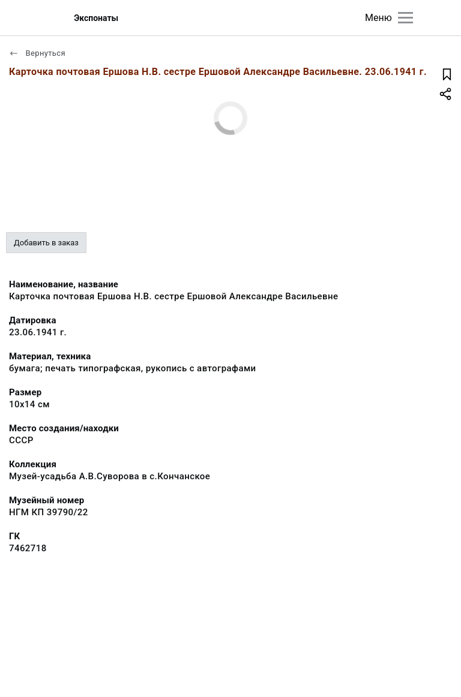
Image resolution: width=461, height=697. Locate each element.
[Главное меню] (405, 17)
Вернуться (37, 53)
